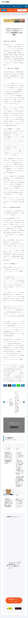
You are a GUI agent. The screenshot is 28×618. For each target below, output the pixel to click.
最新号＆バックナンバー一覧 (14, 600)
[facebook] (5, 385)
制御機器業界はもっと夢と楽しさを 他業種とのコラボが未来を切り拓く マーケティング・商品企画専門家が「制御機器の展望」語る (8, 458)
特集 (8, 14)
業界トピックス (20, 6)
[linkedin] (23, 385)
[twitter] (9, 385)
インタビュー (8, 6)
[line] (18, 385)
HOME (2, 6)
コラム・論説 (7, 448)
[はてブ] (14, 385)
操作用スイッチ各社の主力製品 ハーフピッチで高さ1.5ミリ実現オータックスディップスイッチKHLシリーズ (19, 504)
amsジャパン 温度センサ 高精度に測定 (11, 402)
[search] (25, 10)
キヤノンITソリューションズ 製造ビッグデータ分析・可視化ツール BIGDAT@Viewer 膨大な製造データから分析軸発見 (17, 402)
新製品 (14, 6)
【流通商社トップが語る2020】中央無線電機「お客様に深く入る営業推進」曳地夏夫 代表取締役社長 (8, 503)
